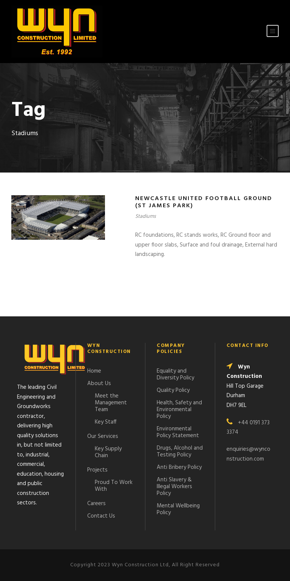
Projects (97, 470)
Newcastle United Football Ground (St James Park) (203, 202)
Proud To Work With (114, 486)
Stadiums (145, 216)
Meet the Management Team (111, 402)
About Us (99, 383)
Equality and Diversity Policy (175, 374)
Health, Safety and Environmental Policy (179, 409)
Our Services (102, 436)
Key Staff (106, 422)
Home (94, 371)
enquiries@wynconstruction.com (248, 454)
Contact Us (101, 516)
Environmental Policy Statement (178, 432)
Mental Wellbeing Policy (178, 509)
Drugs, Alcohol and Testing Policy (180, 451)
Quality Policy (173, 390)
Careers (96, 503)
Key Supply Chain (108, 452)
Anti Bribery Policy (179, 467)
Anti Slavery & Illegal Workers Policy (174, 486)
